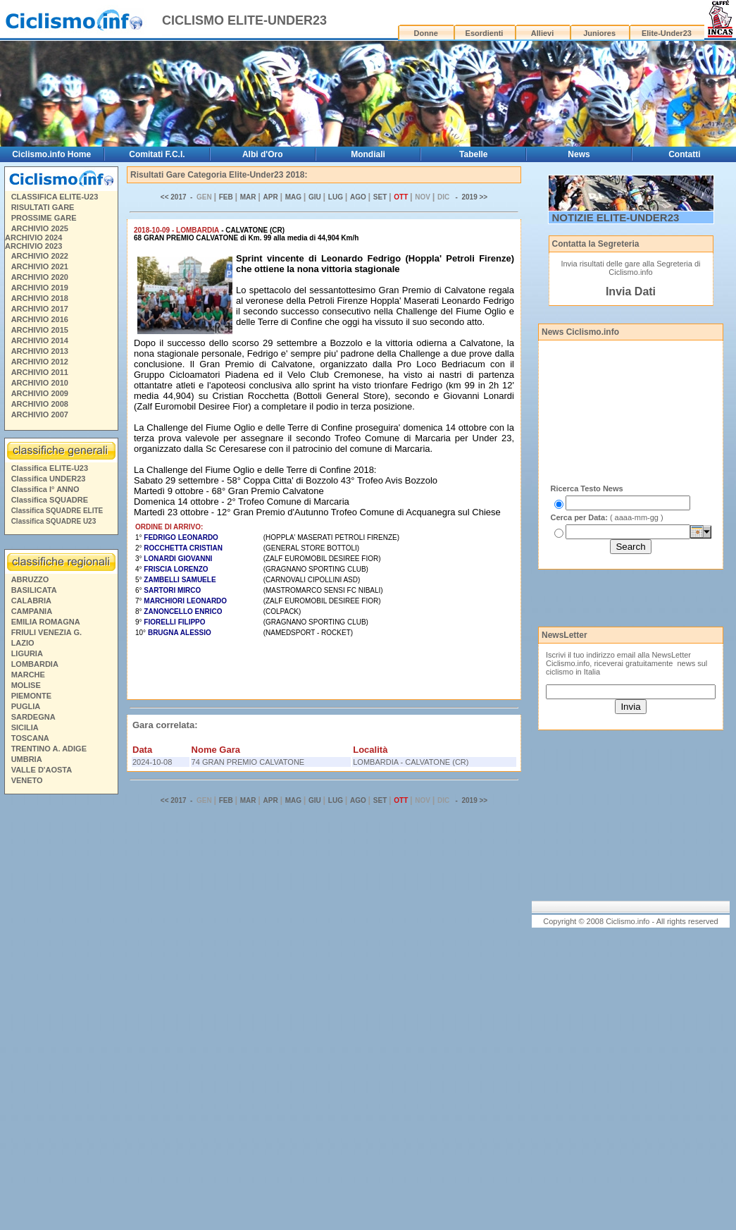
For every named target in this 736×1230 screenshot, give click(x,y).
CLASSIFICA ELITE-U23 (55, 196)
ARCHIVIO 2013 (39, 351)
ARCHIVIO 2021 (39, 266)
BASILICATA (34, 590)
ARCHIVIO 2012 (39, 361)
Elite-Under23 (667, 33)
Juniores (599, 33)
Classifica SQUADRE (49, 500)
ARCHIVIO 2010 (39, 383)
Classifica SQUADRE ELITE (57, 511)
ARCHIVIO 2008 (39, 404)
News (579, 154)
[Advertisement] (60, 1014)
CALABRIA (31, 600)
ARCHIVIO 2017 (39, 309)
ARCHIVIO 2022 (39, 256)
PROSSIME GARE (44, 218)
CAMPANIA (31, 611)
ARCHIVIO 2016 (39, 319)
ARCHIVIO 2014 (39, 340)
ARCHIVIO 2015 (39, 330)
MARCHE (28, 674)
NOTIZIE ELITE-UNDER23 (616, 217)
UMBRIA (26, 759)
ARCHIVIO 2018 (39, 298)
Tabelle (473, 154)
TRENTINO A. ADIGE (49, 748)
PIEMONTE (31, 695)
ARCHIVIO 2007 (39, 414)
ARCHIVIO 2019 (39, 287)
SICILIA (25, 727)
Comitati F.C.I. (157, 154)
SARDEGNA (33, 717)
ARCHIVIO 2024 (33, 237)
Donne (426, 33)
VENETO (27, 780)
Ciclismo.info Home (51, 154)
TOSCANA (30, 738)
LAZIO (23, 643)
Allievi (542, 33)
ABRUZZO (30, 579)
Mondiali (368, 154)
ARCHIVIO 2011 (39, 372)
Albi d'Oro (262, 154)
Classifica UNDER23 (48, 478)
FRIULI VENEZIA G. (46, 632)
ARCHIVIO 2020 (39, 277)
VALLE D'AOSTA (42, 769)
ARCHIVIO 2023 (33, 246)
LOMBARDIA (34, 664)
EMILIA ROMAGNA (45, 621)
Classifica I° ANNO (45, 489)
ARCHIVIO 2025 (39, 228)
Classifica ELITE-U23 (49, 468)
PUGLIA (26, 706)
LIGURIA (27, 653)
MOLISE (26, 685)
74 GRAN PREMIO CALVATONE (248, 762)
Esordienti (485, 33)
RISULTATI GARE (43, 207)
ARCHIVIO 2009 (39, 393)
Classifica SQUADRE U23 (53, 521)
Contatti (684, 154)
